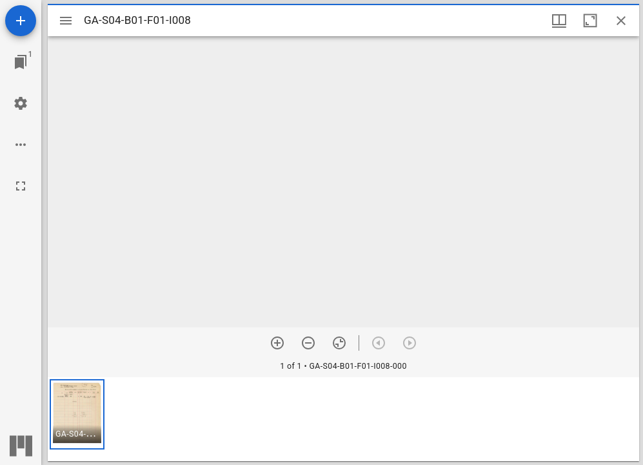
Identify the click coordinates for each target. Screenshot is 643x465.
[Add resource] (20, 20)
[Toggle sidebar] (65, 20)
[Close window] (621, 20)
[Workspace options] (20, 144)
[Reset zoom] (339, 342)
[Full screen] (20, 186)
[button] (77, 414)
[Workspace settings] (20, 103)
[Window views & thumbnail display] (559, 20)
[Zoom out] (308, 342)
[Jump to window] (20, 62)
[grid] (343, 419)
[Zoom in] (277, 342)
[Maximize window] (590, 20)
